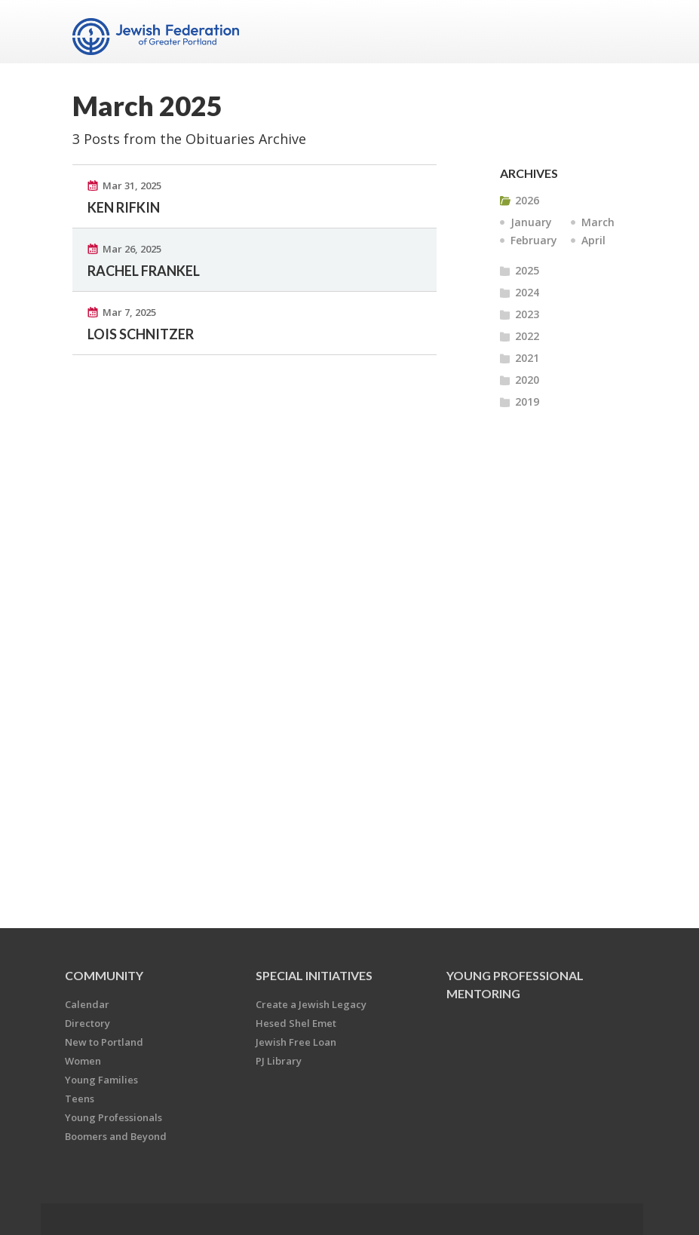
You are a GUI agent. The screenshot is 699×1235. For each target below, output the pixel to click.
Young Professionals (113, 1117)
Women (83, 1061)
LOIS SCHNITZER (140, 334)
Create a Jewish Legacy (311, 1004)
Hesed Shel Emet (296, 1023)
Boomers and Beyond (116, 1136)
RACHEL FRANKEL (143, 270)
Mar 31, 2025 (132, 185)
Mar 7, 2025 (129, 312)
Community (104, 975)
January (531, 222)
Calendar (87, 1004)
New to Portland (104, 1042)
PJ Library (279, 1061)
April (593, 240)
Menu (609, 31)
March (598, 222)
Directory (87, 1023)
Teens (79, 1098)
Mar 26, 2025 (132, 249)
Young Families (101, 1079)
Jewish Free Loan (296, 1042)
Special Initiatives (314, 975)
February (533, 240)
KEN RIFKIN (123, 207)
